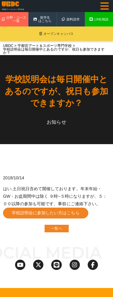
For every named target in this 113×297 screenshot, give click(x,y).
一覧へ (56, 228)
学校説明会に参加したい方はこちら (46, 212)
